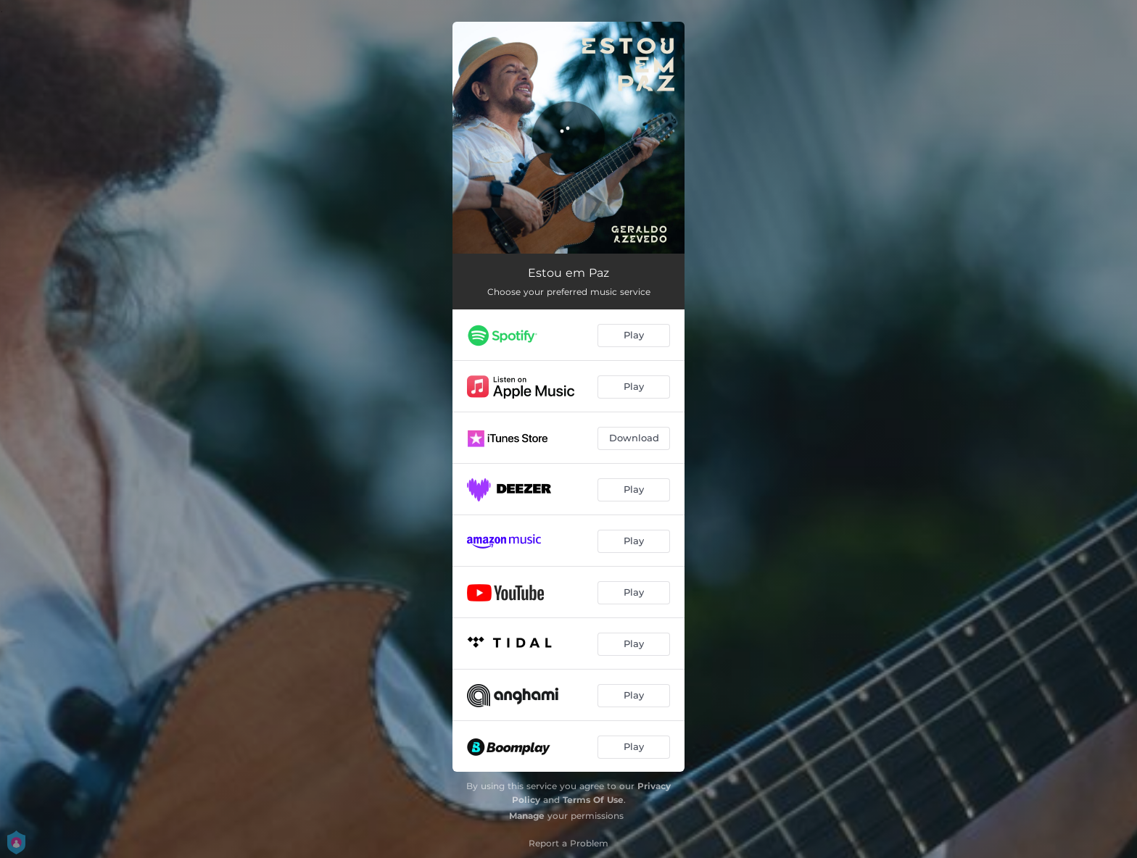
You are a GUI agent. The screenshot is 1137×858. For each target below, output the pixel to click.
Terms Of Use (593, 799)
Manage (527, 815)
